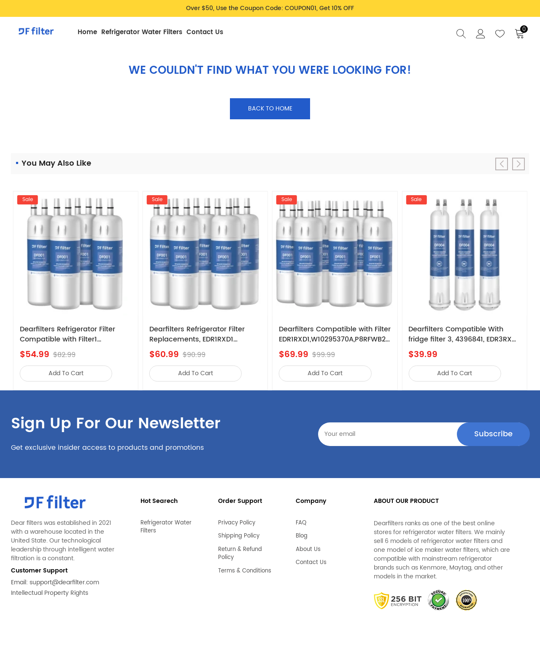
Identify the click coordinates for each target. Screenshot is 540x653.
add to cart (66, 373)
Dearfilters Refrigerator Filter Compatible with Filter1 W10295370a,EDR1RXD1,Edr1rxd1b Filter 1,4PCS (73, 334)
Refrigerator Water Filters (141, 32)
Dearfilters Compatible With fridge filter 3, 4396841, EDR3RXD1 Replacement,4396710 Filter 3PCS (463, 334)
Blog (302, 533)
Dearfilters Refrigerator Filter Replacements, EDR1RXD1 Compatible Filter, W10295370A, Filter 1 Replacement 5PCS (202, 334)
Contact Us (204, 32)
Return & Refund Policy (240, 551)
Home (87, 32)
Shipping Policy (238, 533)
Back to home (270, 108)
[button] (518, 164)
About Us (308, 547)
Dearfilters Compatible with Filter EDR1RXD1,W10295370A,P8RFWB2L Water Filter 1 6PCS (335, 334)
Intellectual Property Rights (49, 593)
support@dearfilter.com (64, 582)
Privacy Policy (236, 520)
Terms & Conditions (244, 568)
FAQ (301, 520)
